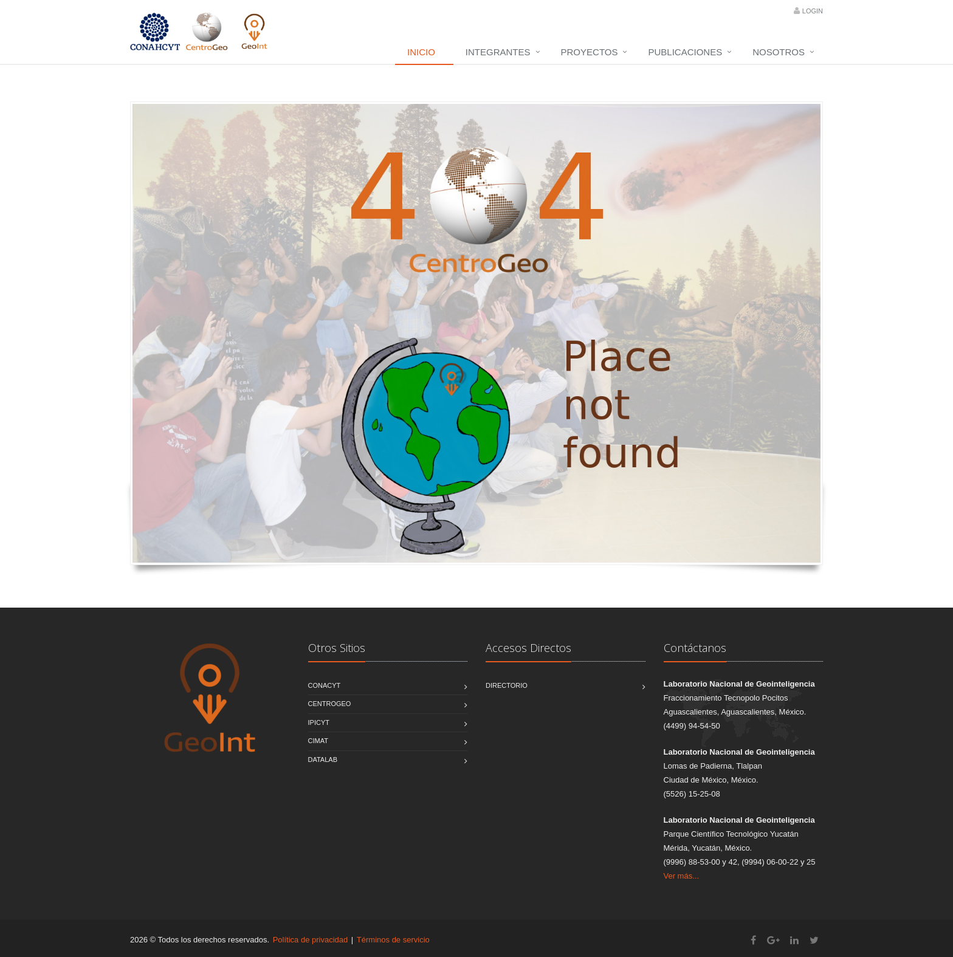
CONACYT (324, 685)
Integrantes (498, 52)
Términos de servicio (393, 939)
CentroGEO (329, 703)
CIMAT (318, 740)
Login (812, 11)
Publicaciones (685, 52)
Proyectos (589, 52)
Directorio (507, 685)
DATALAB (323, 759)
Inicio (421, 52)
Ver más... (682, 875)
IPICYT (318, 722)
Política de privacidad (310, 939)
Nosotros (778, 52)
